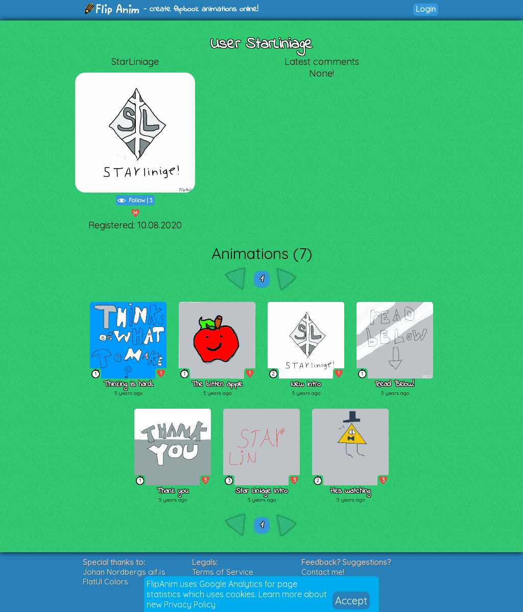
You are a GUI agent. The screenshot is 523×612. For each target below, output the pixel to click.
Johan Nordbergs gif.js (124, 572)
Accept (351, 600)
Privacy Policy (190, 604)
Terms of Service (222, 572)
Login (426, 9)
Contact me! (322, 572)
